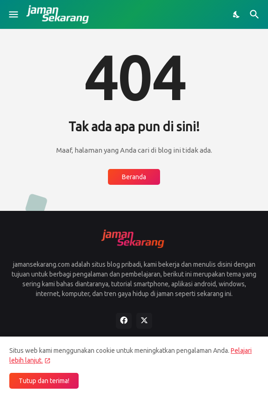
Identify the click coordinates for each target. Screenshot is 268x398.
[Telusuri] (255, 14)
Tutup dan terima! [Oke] (44, 381)
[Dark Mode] (237, 14)
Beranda (134, 177)
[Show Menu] (13, 14)
